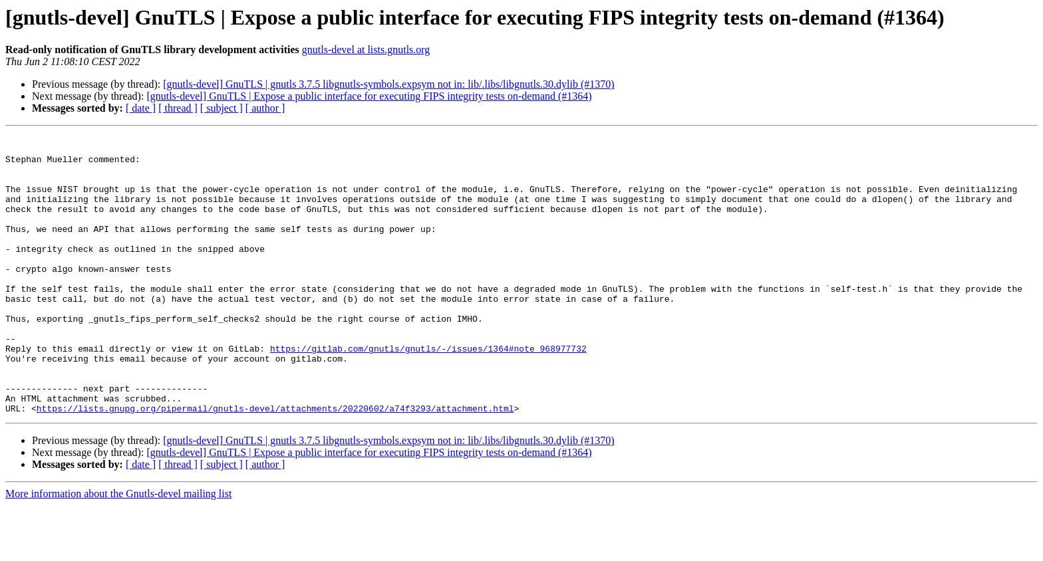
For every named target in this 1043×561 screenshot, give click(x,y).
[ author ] (265, 108)
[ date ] (141, 108)
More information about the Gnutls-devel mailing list (118, 549)
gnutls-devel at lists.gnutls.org (366, 49)
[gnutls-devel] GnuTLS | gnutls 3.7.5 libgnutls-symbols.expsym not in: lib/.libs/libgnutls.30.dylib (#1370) (388, 84)
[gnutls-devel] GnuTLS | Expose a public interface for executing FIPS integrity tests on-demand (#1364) (368, 96)
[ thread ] (178, 108)
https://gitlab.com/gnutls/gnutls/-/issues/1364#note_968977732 (428, 392)
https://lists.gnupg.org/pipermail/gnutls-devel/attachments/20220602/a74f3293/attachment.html (275, 464)
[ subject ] (221, 108)
